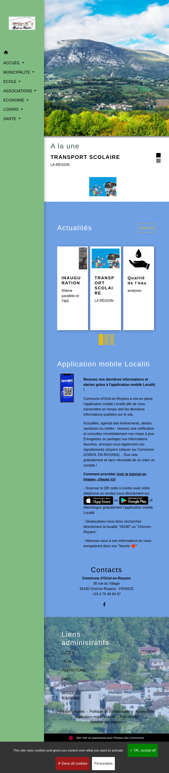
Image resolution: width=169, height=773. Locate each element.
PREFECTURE (73, 670)
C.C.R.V (68, 653)
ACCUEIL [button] (12, 63)
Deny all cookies (72, 763)
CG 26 (67, 661)
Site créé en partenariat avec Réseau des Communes (106, 737)
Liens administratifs (85, 638)
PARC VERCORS (70, 681)
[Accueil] (22, 24)
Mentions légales (72, 711)
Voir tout (146, 228)
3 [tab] (112, 339)
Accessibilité (144, 711)
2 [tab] (106, 339)
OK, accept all (143, 750)
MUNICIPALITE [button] (17, 72)
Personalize (103, 763)
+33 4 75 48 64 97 (106, 594)
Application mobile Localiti (95, 717)
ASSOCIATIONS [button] (18, 91)
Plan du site (129, 717)
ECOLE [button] (10, 81)
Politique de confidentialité (110, 711)
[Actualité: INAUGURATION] (72, 288)
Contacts (106, 570)
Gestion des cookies (106, 722)
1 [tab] (101, 339)
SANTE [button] (10, 119)
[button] (22, 53)
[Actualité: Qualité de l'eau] (138, 288)
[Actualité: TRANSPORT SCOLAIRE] (105, 288)
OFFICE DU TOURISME (71, 695)
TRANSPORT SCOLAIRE (85, 157)
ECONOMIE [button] (14, 100)
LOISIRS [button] (11, 109)
